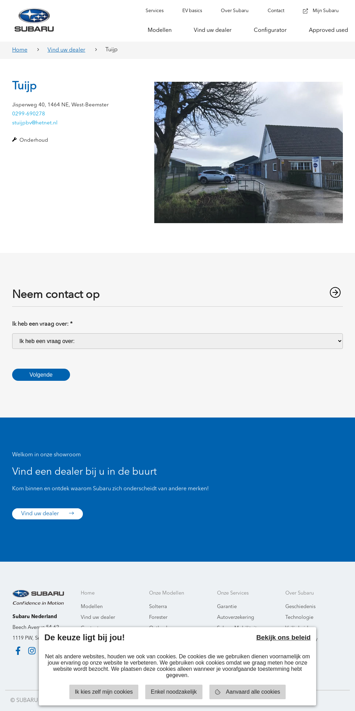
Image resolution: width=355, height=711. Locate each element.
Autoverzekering (235, 617)
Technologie (299, 617)
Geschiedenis (300, 606)
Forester (158, 617)
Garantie (227, 606)
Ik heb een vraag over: (42, 324)
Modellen (92, 606)
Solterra (158, 606)
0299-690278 (28, 114)
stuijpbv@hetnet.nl (35, 123)
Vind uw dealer (66, 50)
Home (19, 50)
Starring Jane (328, 700)
